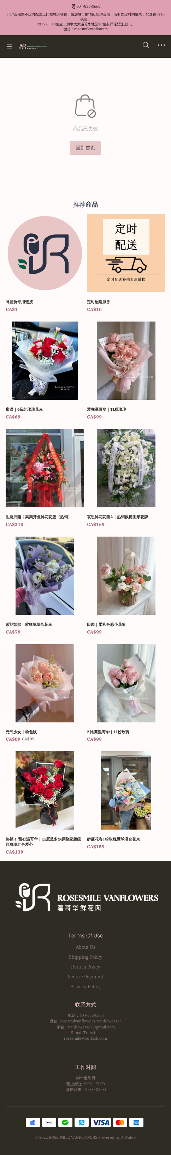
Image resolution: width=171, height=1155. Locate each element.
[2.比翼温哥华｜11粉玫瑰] (126, 693)
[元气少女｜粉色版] (45, 693)
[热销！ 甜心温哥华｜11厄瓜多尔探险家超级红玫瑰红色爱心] (45, 803)
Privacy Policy (85, 986)
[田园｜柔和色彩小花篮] (126, 586)
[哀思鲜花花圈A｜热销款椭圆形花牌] (126, 478)
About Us (85, 947)
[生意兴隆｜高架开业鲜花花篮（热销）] (45, 478)
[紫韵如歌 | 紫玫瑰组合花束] (45, 586)
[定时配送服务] (126, 263)
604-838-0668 (88, 6)
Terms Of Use (86, 935)
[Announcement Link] (85, 22)
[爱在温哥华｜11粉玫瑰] (126, 371)
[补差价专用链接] (45, 263)
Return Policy (85, 967)
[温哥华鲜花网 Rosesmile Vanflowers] (32, 46)
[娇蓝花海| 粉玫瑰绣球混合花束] (126, 800)
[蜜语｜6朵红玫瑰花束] (45, 371)
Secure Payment (86, 976)
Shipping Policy (85, 957)
